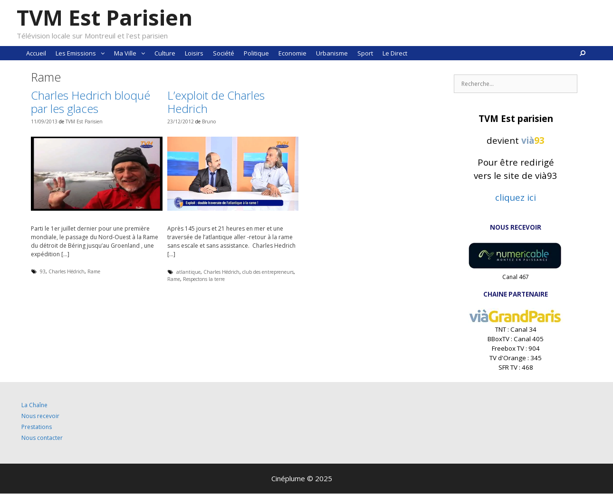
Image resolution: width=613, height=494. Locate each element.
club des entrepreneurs (268, 272)
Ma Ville (132, 53)
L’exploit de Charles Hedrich (216, 102)
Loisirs (194, 53)
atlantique (188, 272)
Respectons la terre (204, 279)
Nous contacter (42, 438)
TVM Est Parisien (104, 17)
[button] (102, 53)
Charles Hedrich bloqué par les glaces (90, 102)
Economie (292, 53)
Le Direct (395, 53)
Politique (256, 53)
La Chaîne (34, 405)
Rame (93, 271)
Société (223, 53)
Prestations (36, 427)
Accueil (36, 53)
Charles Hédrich (66, 271)
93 (43, 271)
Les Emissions (82, 53)
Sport (365, 53)
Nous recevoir (40, 416)
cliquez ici (515, 197)
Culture (164, 53)
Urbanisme (332, 53)
